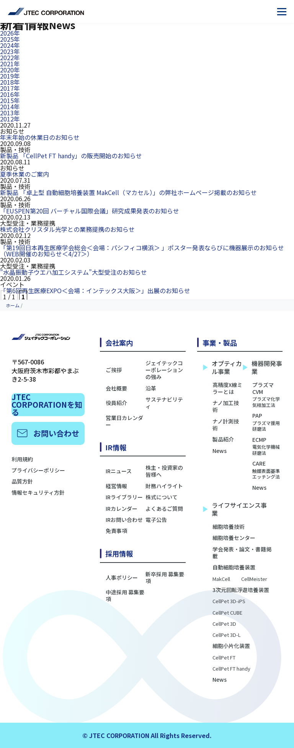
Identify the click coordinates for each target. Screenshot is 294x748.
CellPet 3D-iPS (228, 601)
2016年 (10, 94)
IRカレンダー (121, 508)
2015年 (10, 100)
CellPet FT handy (231, 669)
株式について (161, 497)
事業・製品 (220, 342)
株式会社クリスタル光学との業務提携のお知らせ (67, 229)
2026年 (10, 33)
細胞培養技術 (228, 526)
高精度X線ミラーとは (227, 388)
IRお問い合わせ (124, 519)
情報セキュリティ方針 (38, 492)
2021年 (10, 63)
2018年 (10, 82)
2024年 (10, 45)
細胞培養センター (233, 537)
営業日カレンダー (124, 421)
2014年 (10, 106)
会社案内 (119, 342)
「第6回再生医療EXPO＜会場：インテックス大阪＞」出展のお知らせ (95, 290)
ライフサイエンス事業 (235, 509)
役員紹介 (116, 403)
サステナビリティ (164, 403)
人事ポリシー (122, 577)
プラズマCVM (267, 394)
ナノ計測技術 (225, 424)
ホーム (13, 305)
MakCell (221, 579)
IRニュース (119, 471)
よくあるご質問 (164, 508)
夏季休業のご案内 (24, 174)
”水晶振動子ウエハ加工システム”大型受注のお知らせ (73, 272)
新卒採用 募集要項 (164, 577)
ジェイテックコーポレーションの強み (164, 370)
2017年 (10, 88)
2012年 (10, 118)
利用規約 (22, 459)
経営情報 (116, 485)
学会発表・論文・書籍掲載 (241, 552)
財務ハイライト (164, 485)
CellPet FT (223, 657)
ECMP (267, 446)
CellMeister (254, 579)
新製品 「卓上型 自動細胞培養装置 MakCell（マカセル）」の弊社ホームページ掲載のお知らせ (128, 192)
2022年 (10, 57)
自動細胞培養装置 (233, 567)
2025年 (10, 39)
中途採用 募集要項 (125, 595)
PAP (267, 421)
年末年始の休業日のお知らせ (40, 137)
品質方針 (22, 481)
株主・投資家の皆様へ (164, 471)
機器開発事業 (262, 367)
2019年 (10, 75)
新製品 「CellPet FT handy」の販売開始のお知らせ (71, 155)
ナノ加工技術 (225, 406)
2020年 (10, 69)
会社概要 (116, 388)
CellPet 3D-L (226, 635)
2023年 (10, 51)
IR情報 (115, 447)
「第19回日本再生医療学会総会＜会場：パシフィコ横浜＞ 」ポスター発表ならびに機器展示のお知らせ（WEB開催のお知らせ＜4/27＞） (142, 250)
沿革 (150, 388)
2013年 (10, 112)
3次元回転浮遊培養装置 (240, 589)
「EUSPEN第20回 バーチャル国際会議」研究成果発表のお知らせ (89, 210)
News (219, 450)
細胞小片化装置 (231, 645)
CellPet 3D (224, 624)
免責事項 (116, 530)
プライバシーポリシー (38, 470)
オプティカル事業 (222, 367)
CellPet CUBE (227, 613)
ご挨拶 (114, 370)
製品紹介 (223, 439)
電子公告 (156, 519)
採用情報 (119, 553)
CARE (267, 469)
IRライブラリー (124, 497)
